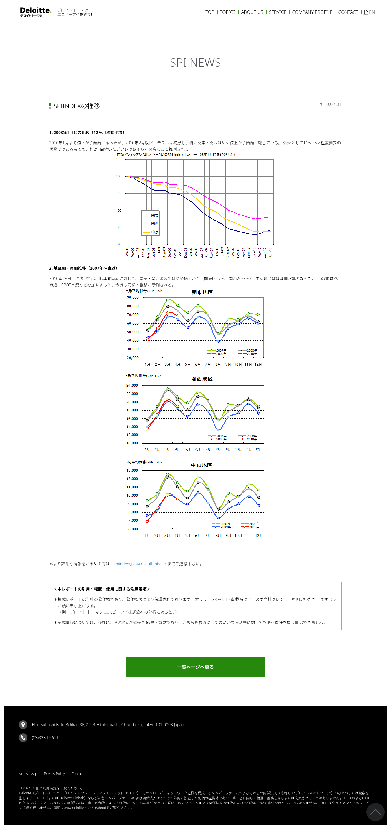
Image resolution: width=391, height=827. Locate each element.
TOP (209, 12)
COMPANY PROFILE (312, 12)
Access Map (28, 775)
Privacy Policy (54, 775)
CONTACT (348, 12)
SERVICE (277, 12)
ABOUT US (252, 12)
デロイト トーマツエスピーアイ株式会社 (76, 12)
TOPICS (227, 12)
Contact (78, 775)
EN (372, 12)
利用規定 (50, 790)
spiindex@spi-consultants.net (140, 564)
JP (366, 12)
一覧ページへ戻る (195, 669)
